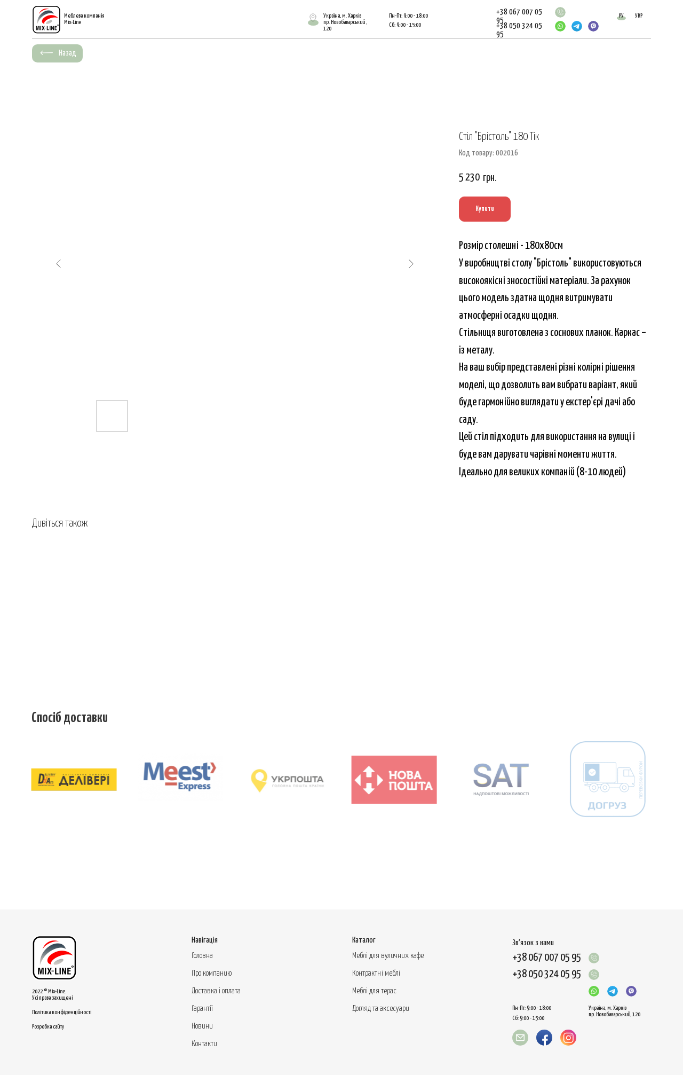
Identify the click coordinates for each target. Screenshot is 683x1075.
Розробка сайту (48, 1027)
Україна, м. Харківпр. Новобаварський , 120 (345, 22)
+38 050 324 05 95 (546, 974)
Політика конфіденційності (61, 1012)
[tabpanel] (341, 794)
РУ (621, 16)
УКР (638, 16)
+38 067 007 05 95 (546, 958)
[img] (560, 12)
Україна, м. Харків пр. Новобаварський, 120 (614, 1011)
